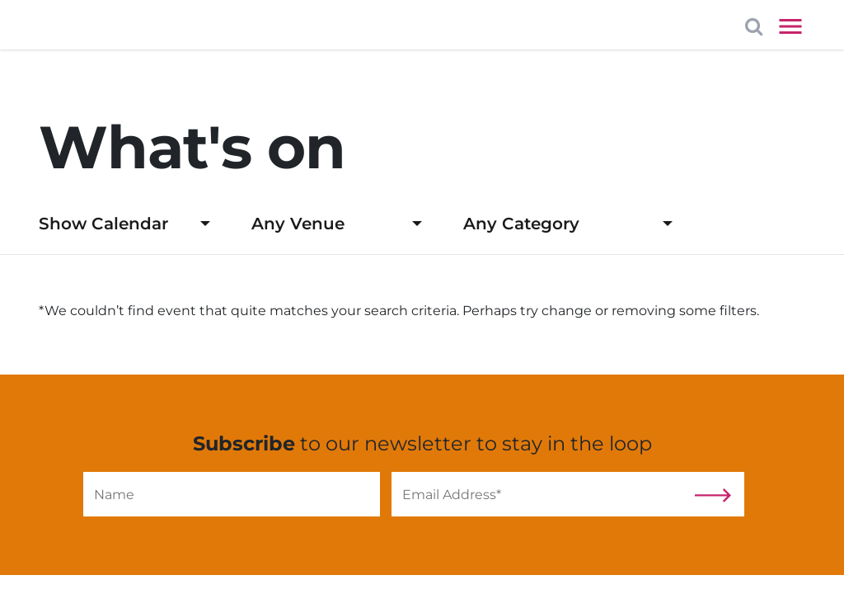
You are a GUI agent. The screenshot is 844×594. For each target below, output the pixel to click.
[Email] (540, 494)
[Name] (231, 494)
